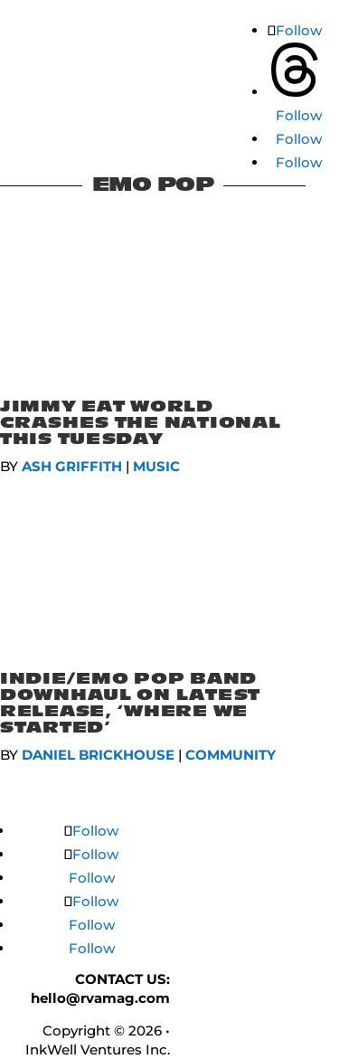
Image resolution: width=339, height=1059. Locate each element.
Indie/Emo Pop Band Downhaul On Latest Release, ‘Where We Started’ (130, 703)
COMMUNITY (230, 754)
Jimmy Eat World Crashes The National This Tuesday (140, 423)
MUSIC (156, 466)
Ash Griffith (72, 466)
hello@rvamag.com (100, 998)
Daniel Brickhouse (98, 754)
